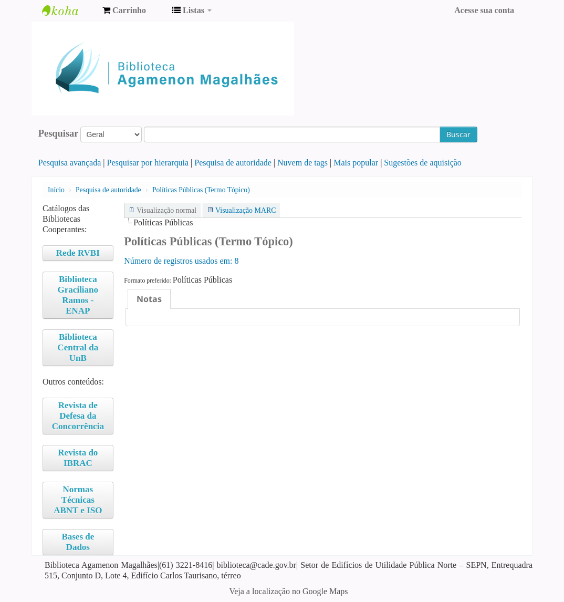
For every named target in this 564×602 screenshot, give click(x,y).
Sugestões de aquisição (423, 162)
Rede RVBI (78, 253)
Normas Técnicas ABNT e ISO (78, 499)
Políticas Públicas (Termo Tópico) (201, 190)
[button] (124, 10)
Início (56, 190)
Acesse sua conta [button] (484, 10)
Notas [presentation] (149, 299)
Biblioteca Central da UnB (77, 347)
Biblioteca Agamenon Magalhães (68, 10)
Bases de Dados (77, 542)
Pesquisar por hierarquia (148, 162)
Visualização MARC (245, 210)
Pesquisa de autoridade (232, 162)
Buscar (458, 134)
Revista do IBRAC (78, 458)
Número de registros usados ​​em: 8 (181, 260)
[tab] (149, 299)
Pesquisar (58, 133)
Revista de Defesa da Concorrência (78, 415)
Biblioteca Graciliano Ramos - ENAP (78, 295)
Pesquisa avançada (69, 162)
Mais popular (355, 162)
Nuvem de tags (302, 162)
